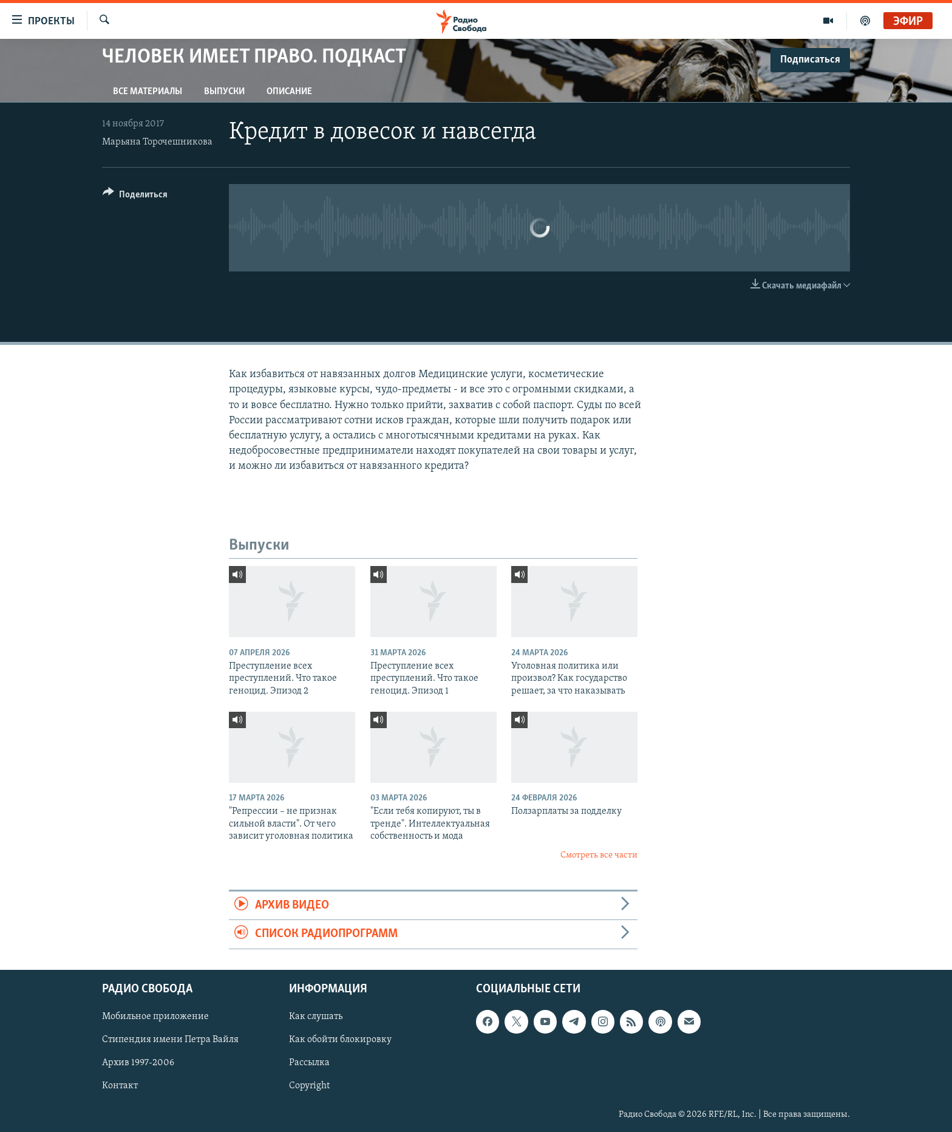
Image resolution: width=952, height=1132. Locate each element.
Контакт (120, 1086)
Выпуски (224, 92)
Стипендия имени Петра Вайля (170, 1040)
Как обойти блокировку (340, 1040)
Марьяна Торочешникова (157, 142)
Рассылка (309, 1063)
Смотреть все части (599, 855)
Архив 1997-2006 (138, 1063)
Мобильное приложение (155, 1016)
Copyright (309, 1086)
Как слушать (315, 1016)
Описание (289, 92)
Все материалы (147, 92)
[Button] (135, 196)
